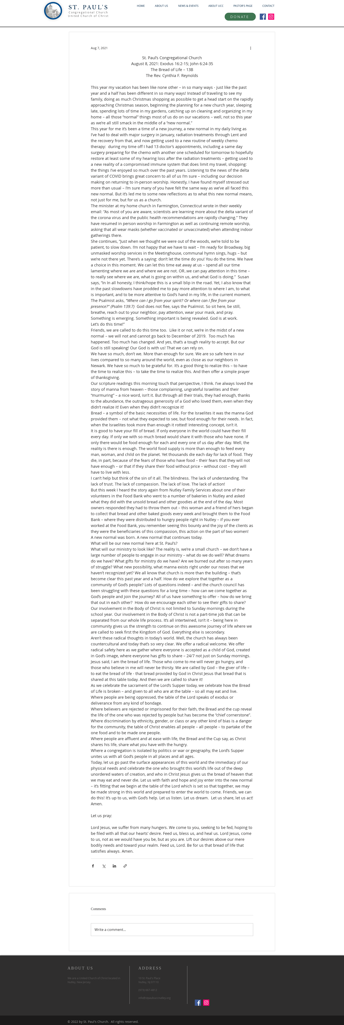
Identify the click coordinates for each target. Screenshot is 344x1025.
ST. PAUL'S (88, 7)
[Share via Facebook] (93, 866)
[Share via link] (125, 866)
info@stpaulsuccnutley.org (154, 998)
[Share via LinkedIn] (114, 866)
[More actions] (250, 47)
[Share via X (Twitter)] (104, 866)
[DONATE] (240, 17)
